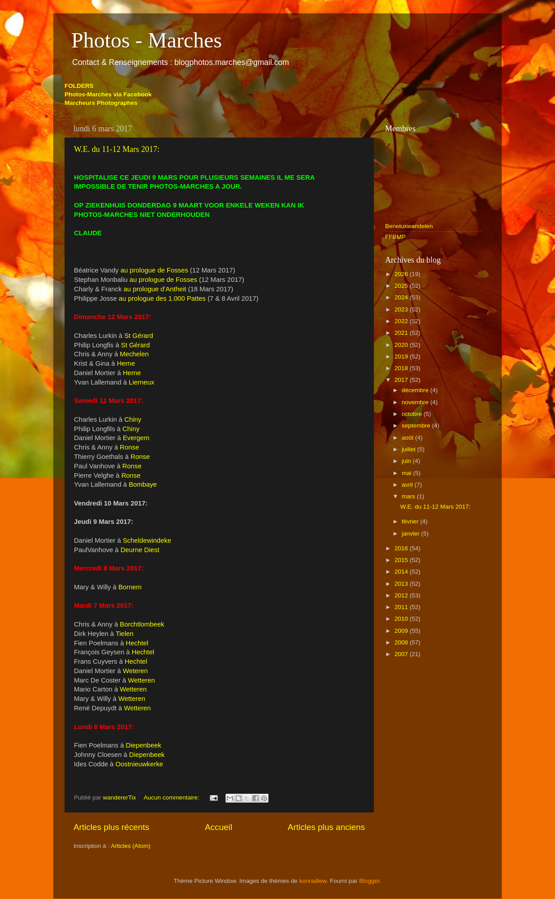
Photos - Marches (146, 40)
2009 (402, 630)
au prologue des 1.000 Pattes (162, 298)
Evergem (136, 437)
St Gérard (138, 335)
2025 (402, 285)
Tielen (125, 633)
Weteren (135, 670)
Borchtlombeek (142, 624)
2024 (402, 297)
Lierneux (141, 382)
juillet (409, 449)
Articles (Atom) (131, 846)
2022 (402, 321)
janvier (411, 533)
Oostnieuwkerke (139, 764)
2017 (402, 379)
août (408, 437)
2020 (402, 344)
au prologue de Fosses (154, 270)
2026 (402, 274)
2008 (402, 642)
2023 (402, 309)
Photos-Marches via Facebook (108, 94)
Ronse (129, 447)
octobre (413, 414)
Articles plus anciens (326, 827)
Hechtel (137, 643)
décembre (416, 390)
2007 (402, 654)
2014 (402, 571)
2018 (402, 368)
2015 (402, 560)
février (411, 521)
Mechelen (134, 354)
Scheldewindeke (147, 540)
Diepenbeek (143, 745)
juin (407, 461)
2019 (402, 356)
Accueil (218, 827)
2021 (402, 332)
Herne (126, 363)
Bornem (130, 587)
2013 (402, 583)
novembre (416, 402)
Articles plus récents (111, 827)
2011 (402, 607)
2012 (402, 595)
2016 (402, 548)
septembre (417, 425)
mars (409, 496)
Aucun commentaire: (172, 797)
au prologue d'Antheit (155, 289)
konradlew (312, 880)
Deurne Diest (140, 549)
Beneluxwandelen (409, 226)
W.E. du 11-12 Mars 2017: (117, 149)
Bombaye (143, 484)
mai (407, 473)
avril (408, 484)
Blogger (369, 880)
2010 (402, 618)
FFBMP (395, 236)
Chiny (132, 419)
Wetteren (141, 680)
